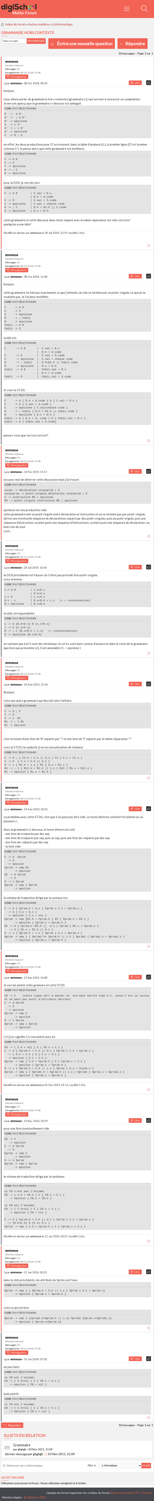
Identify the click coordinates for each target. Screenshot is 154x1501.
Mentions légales (12, 1497)
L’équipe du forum (58, 1492)
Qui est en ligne (12, 1477)
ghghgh (22, 1449)
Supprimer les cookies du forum (89, 1492)
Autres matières (39, 24)
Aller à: (91, 1465)
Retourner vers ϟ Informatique (23, 1465)
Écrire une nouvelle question (84, 43)
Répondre (132, 43)
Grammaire (21, 1445)
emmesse (11, 61)
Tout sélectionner (24, 108)
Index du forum (15, 24)
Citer (135, 82)
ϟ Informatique (62, 24)
